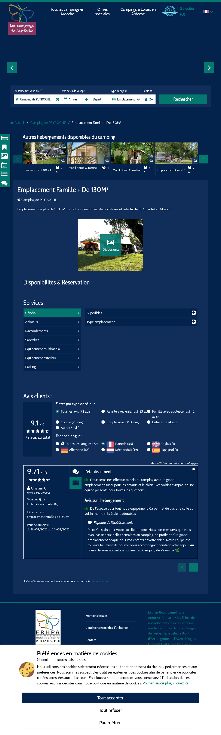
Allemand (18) (79, 450)
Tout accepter (110, 698)
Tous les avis (76, 411)
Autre (70, 427)
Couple (72, 422)
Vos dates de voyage (73, 91)
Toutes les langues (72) (81, 444)
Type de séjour (119, 91)
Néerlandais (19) (126, 450)
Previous (12, 67)
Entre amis (165, 422)
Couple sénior (123, 422)
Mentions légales (96, 615)
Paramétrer (110, 722)
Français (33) (124, 444)
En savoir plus (100, 581)
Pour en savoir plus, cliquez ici (165, 683)
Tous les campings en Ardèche (67, 11)
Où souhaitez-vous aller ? (28, 91)
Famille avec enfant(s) (128, 411)
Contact (91, 640)
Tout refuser (110, 710)
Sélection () (187, 11)
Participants (149, 91)
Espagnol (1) (169, 450)
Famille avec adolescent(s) (173, 414)
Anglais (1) (167, 444)
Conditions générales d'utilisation (107, 627)
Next (209, 67)
